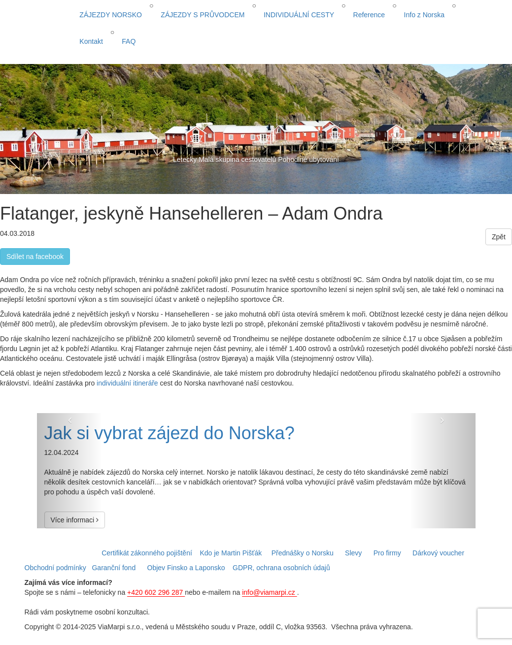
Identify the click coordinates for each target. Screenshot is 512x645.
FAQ (129, 41)
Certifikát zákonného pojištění (147, 553)
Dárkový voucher (438, 553)
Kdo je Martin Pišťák (231, 553)
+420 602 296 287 (156, 592)
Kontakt (90, 41)
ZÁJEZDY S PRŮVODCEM (202, 15)
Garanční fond (114, 568)
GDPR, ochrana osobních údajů (281, 568)
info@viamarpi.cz (269, 592)
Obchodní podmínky (55, 568)
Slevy (353, 553)
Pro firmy (387, 553)
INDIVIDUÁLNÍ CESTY (299, 15)
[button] (70, 471)
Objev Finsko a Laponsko (186, 568)
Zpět (499, 237)
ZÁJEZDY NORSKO (110, 15)
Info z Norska (424, 15)
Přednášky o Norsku (303, 553)
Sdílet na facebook (35, 256)
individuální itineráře (127, 383)
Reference (369, 15)
